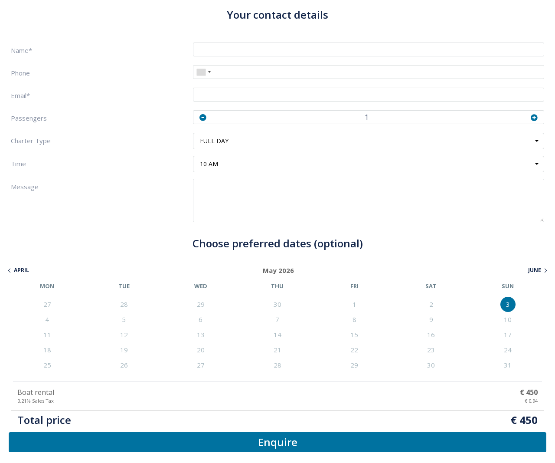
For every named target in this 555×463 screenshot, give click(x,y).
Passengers (29, 118)
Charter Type (31, 140)
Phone (20, 73)
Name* (21, 50)
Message (25, 186)
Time (18, 163)
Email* (20, 95)
